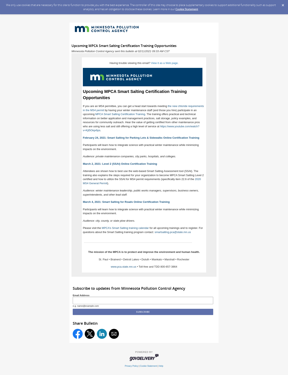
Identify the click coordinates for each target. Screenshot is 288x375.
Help (161, 366)
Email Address (81, 295)
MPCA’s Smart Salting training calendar (125, 228)
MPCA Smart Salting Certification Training (120, 114)
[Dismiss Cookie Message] (283, 4)
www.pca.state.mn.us (123, 266)
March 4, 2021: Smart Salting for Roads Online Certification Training (126, 201)
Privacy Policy (131, 366)
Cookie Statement (186, 9)
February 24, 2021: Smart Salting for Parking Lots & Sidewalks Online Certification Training (141, 137)
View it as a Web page (164, 63)
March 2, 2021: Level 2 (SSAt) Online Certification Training (120, 163)
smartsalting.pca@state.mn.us (173, 232)
